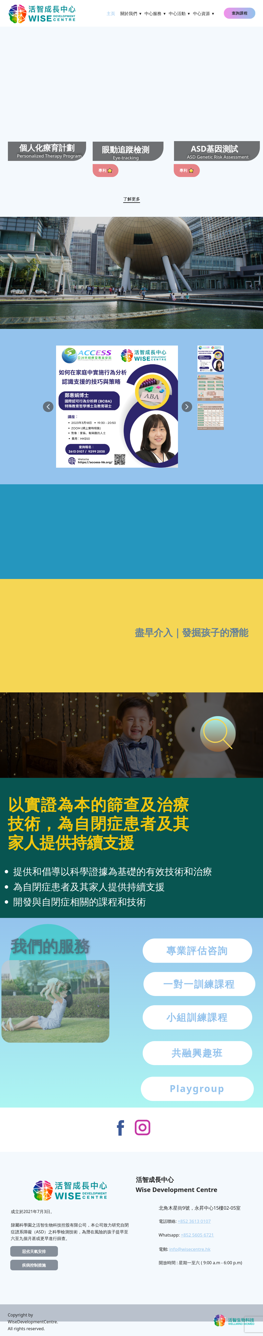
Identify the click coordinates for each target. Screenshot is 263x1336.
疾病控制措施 (34, 1265)
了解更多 (131, 199)
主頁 (111, 13)
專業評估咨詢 (197, 950)
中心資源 (201, 13)
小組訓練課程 (197, 1017)
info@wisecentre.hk (190, 1249)
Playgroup (197, 1088)
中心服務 (153, 13)
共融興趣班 (197, 1052)
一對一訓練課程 (199, 984)
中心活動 (177, 13)
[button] (48, 406)
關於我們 (128, 13)
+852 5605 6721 (197, 1235)
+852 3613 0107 (194, 1221)
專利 (105, 170)
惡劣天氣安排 (34, 1251)
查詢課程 (242, 13)
